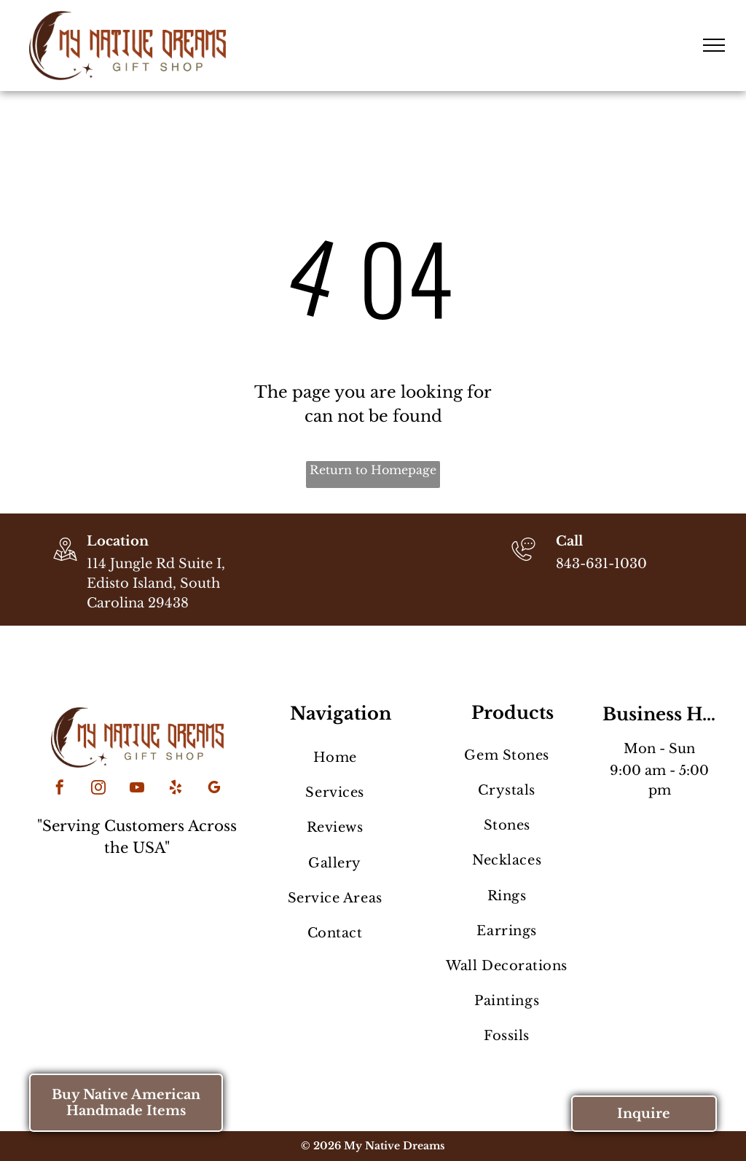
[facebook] (60, 789)
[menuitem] (335, 757)
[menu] (714, 45)
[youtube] (137, 789)
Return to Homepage (373, 470)
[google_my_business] (214, 789)
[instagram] (98, 789)
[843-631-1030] (523, 562)
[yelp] (175, 789)
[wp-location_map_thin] (65, 562)
